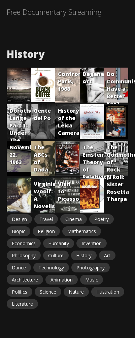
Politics (19, 292)
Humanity (58, 243)
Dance (19, 267)
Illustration (107, 292)
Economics (24, 243)
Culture (56, 255)
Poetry (101, 219)
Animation (61, 279)
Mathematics (81, 231)
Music (91, 279)
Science (48, 292)
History (84, 255)
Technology (51, 267)
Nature (76, 292)
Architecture (25, 279)
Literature (22, 304)
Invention (91, 243)
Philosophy (24, 255)
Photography (90, 267)
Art (107, 255)
